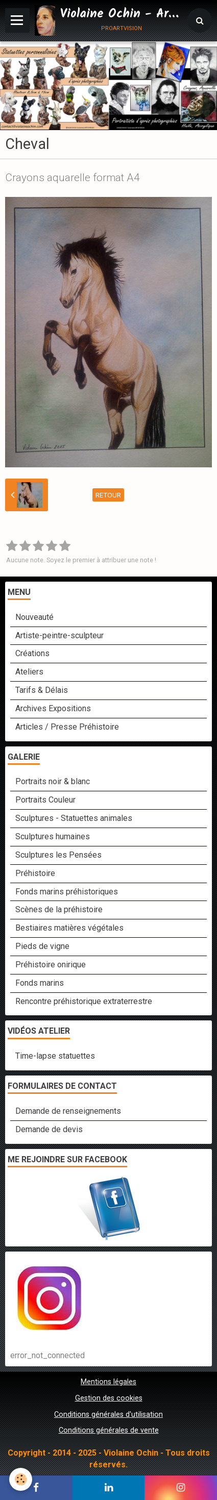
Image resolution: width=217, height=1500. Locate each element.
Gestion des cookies (108, 1398)
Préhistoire (35, 873)
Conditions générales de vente (109, 1430)
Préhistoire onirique (50, 964)
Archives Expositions (53, 708)
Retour (108, 495)
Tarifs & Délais (41, 690)
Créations (32, 653)
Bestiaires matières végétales (69, 928)
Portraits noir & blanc (52, 781)
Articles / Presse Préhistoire (67, 727)
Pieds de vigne (42, 946)
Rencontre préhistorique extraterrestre (83, 1001)
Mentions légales (108, 1382)
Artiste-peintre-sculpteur (59, 635)
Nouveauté (34, 617)
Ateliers (29, 672)
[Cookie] (20, 1479)
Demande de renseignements (68, 1111)
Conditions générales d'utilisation (108, 1414)
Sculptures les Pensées (58, 855)
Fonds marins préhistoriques (66, 891)
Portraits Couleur (45, 800)
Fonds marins (39, 983)
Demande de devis (49, 1129)
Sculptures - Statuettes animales (73, 818)
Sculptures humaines (52, 836)
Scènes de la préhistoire (59, 909)
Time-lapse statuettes (55, 1056)
